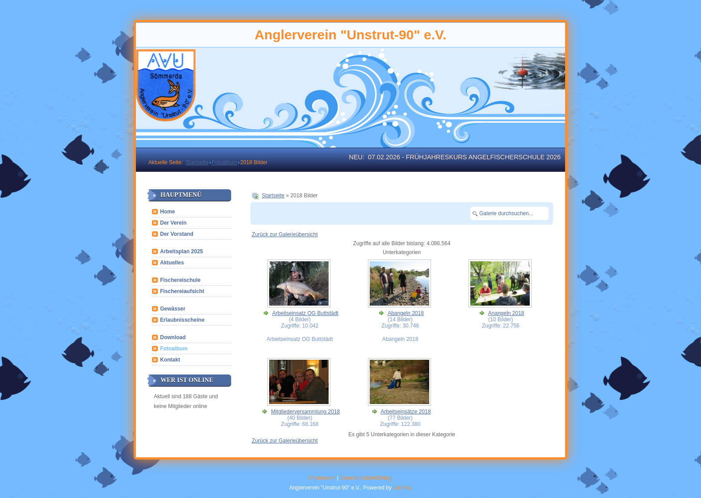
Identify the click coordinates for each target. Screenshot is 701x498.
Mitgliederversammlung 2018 (305, 412)
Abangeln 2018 (406, 313)
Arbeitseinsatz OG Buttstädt (305, 313)
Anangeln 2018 (506, 313)
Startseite (273, 195)
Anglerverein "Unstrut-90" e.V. (350, 34)
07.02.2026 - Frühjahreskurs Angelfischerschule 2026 (464, 157)
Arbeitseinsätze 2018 (405, 412)
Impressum (322, 478)
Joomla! (402, 488)
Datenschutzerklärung (366, 478)
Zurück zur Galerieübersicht (284, 234)
